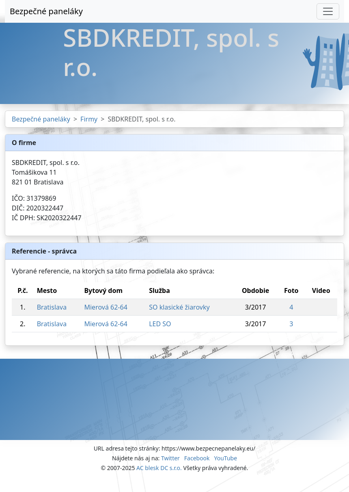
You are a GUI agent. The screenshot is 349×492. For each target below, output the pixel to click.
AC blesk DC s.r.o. (159, 468)
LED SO (160, 323)
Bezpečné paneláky (46, 11)
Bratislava (52, 307)
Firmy (88, 119)
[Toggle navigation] (328, 11)
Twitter (170, 458)
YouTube (225, 458)
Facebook (197, 458)
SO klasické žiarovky (179, 307)
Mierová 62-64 (105, 307)
